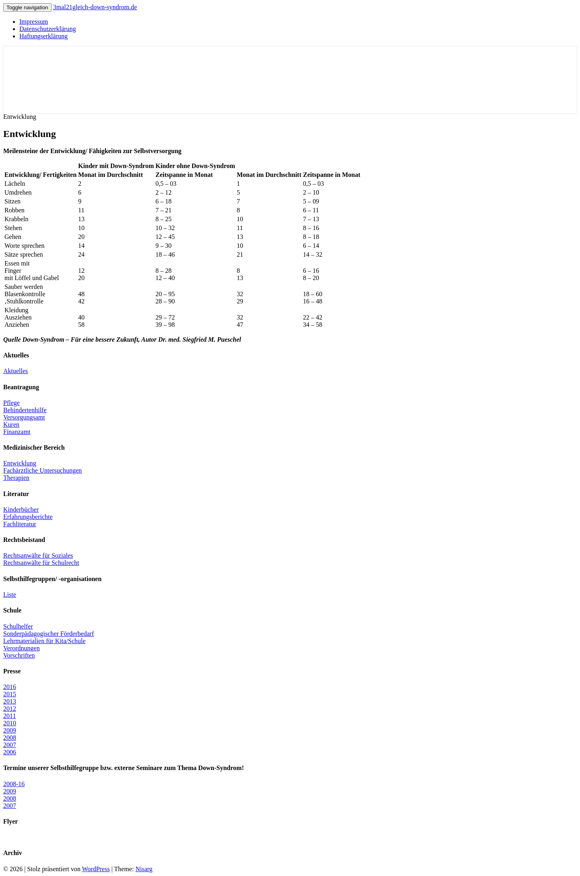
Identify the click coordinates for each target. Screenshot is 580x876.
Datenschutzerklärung (47, 28)
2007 (9, 744)
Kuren (11, 424)
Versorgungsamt (24, 417)
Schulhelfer (18, 626)
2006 (9, 752)
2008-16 (14, 784)
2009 (9, 730)
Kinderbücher (21, 509)
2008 (9, 737)
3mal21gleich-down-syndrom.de (95, 7)
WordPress (96, 869)
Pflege (11, 402)
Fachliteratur (19, 524)
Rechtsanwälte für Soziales (38, 555)
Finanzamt (17, 431)
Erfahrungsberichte (28, 516)
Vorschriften (19, 655)
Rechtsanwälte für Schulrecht (41, 562)
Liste (9, 594)
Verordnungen (21, 648)
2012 (9, 708)
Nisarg (143, 869)
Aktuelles (15, 370)
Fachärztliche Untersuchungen (42, 470)
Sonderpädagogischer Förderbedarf (48, 633)
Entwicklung (19, 463)
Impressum (33, 21)
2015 (9, 694)
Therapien (16, 477)
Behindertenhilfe (25, 410)
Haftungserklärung (43, 36)
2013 (9, 701)
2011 (9, 715)
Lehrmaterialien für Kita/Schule (44, 640)
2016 (9, 686)
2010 (9, 723)
